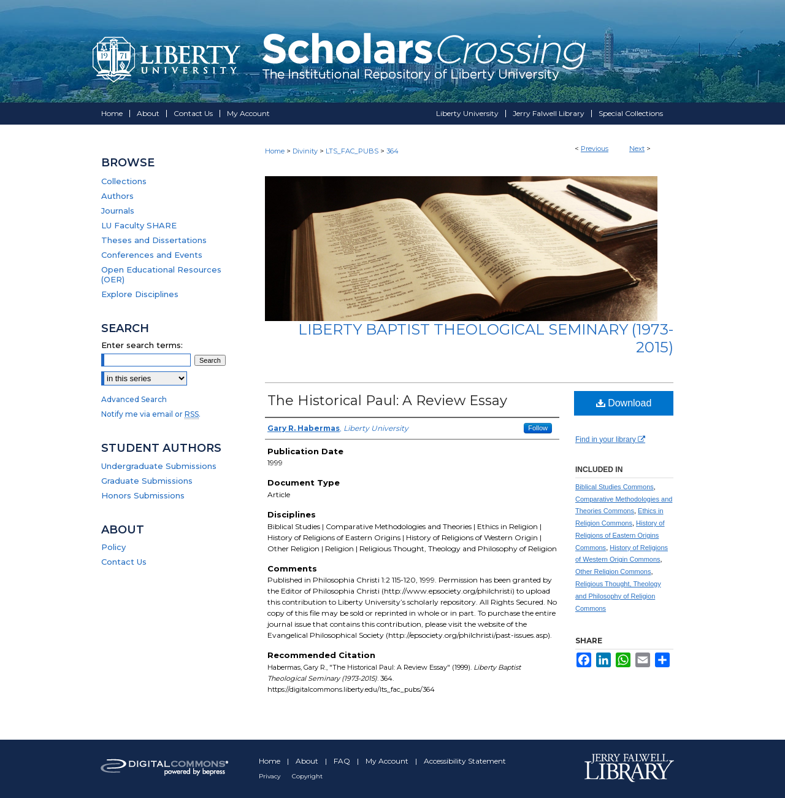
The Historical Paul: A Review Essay (387, 400)
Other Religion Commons (613, 571)
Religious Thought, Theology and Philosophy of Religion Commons (618, 596)
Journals (117, 210)
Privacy (270, 776)
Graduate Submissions (147, 481)
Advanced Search (134, 399)
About (308, 760)
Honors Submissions (143, 495)
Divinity (305, 151)
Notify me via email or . (151, 414)
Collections (124, 181)
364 (392, 151)
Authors (117, 196)
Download (624, 403)
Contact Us (124, 562)
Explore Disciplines (139, 294)
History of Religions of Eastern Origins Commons (620, 535)
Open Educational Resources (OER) (161, 274)
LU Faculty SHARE (139, 225)
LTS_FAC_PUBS (352, 151)
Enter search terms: (142, 345)
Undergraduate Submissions (158, 466)
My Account (388, 760)
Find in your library (610, 439)
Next (637, 148)
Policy (113, 547)
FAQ (343, 760)
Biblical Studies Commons (614, 486)
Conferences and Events (151, 255)
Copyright (307, 776)
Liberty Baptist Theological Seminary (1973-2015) (485, 338)
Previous (594, 148)
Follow (538, 428)
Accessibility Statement (465, 760)
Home (275, 151)
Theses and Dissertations (154, 240)
